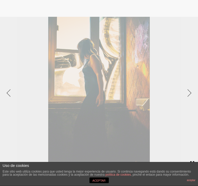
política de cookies (118, 174)
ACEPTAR (98, 180)
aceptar (191, 180)
